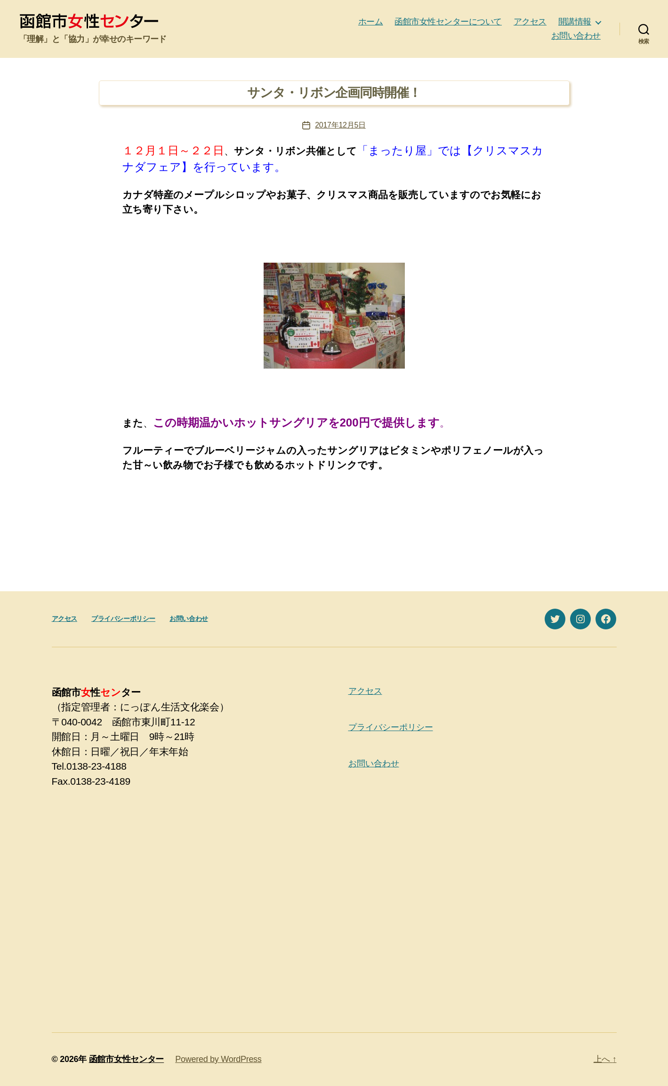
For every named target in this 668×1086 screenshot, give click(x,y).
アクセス (530, 21)
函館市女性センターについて (448, 21)
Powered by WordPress (218, 1059)
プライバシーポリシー (123, 618)
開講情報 (574, 21)
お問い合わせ (576, 35)
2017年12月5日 (340, 125)
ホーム (370, 21)
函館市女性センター (126, 1059)
